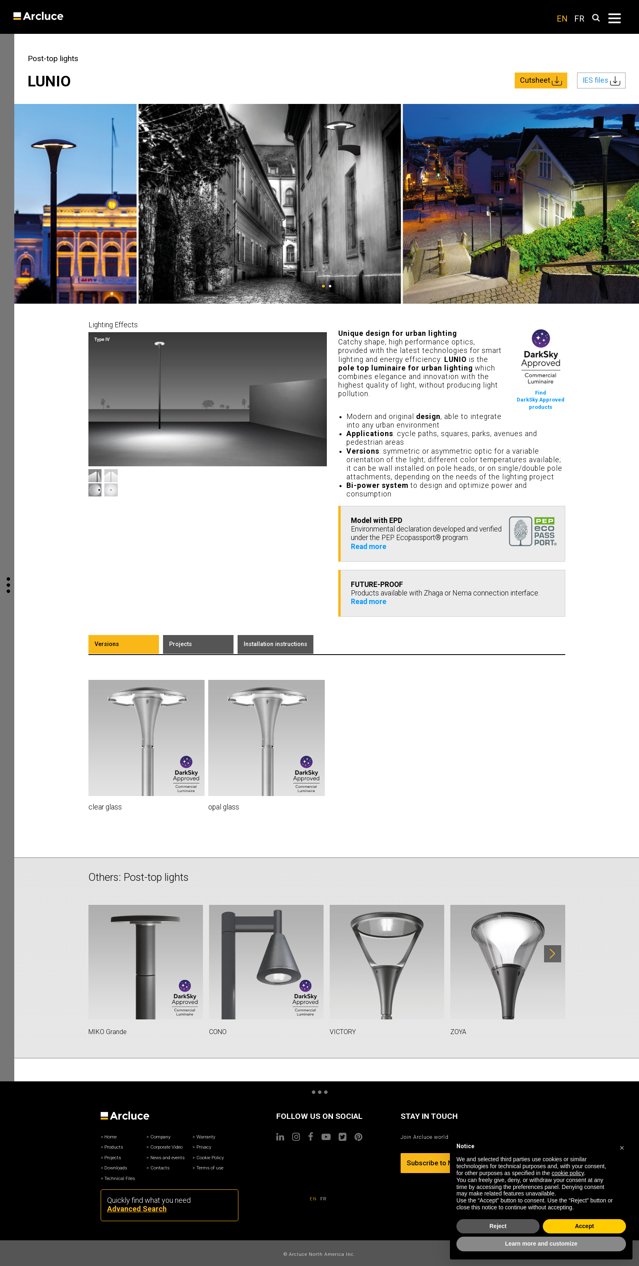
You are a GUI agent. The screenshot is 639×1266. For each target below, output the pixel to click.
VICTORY (343, 1032)
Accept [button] (584, 1226)
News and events (167, 1157)
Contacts (160, 1168)
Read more (368, 547)
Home (110, 1137)
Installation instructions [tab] (275, 644)
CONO (218, 1032)
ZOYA (458, 1032)
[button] (621, 1146)
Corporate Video (166, 1147)
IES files (601, 81)
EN (562, 19)
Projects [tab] (180, 644)
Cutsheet (541, 81)
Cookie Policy (210, 1157)
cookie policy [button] (567, 1173)
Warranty (205, 1137)
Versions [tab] (107, 644)
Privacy (203, 1147)
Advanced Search (137, 1208)
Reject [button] (498, 1226)
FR (579, 19)
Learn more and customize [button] (541, 1243)
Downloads (115, 1168)
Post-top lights (53, 58)
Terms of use (209, 1168)
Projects (112, 1157)
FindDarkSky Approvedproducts (540, 400)
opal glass (223, 807)
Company (160, 1137)
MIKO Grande (107, 1032)
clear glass (105, 807)
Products (113, 1147)
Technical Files (119, 1178)
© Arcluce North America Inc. (319, 1254)
